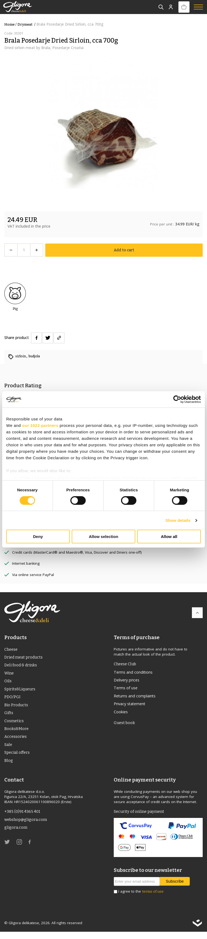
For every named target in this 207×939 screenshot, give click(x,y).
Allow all (169, 536)
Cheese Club (126, 664)
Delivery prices (128, 681)
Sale (8, 750)
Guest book (125, 726)
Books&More (16, 733)
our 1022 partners (40, 425)
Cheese (11, 649)
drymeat (27, 24)
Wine (9, 674)
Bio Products (16, 708)
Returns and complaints (137, 698)
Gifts (8, 716)
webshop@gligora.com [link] (27, 827)
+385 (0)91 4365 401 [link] (23, 818)
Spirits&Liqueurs (21, 691)
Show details (178, 520)
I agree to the (141, 898)
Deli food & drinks (22, 666)
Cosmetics (14, 724)
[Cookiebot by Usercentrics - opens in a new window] (177, 399)
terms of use (153, 898)
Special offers (18, 758)
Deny (38, 536)
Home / (10, 24)
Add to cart (124, 249)
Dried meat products (25, 657)
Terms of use (127, 689)
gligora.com (16, 835)
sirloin (21, 356)
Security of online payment (141, 818)
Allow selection (103, 536)
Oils (8, 682)
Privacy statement (131, 706)
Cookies (121, 714)
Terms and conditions (135, 672)
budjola (36, 356)
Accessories (16, 741)
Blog (8, 767)
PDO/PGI (12, 699)
